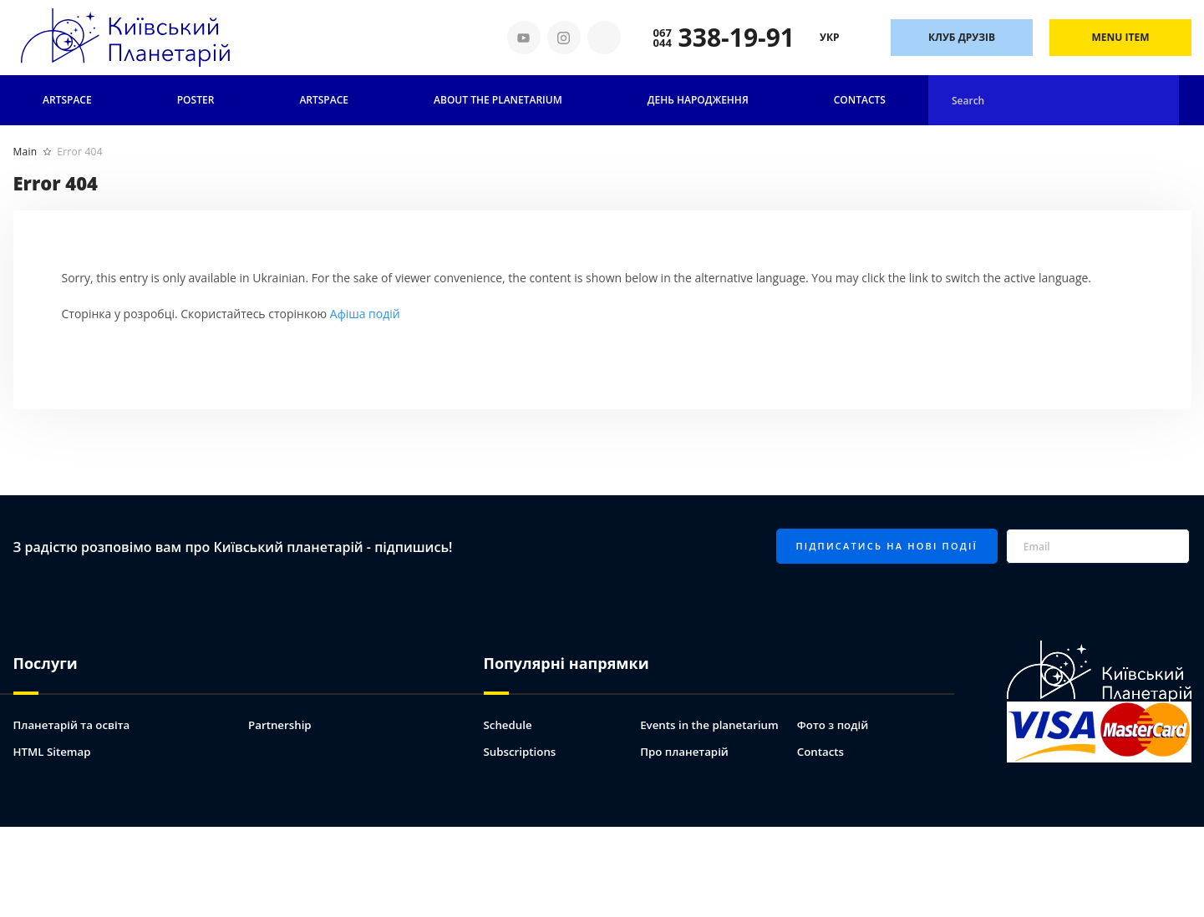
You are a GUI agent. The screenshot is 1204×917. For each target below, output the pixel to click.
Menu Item (1121, 37)
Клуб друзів (961, 37)
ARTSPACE (323, 100)
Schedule (509, 723)
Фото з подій (834, 723)
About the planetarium (498, 100)
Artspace (67, 100)
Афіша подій (365, 314)
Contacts (860, 100)
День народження (698, 100)
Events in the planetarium (712, 723)
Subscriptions (522, 749)
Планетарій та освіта (74, 723)
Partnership (281, 723)
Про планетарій (686, 749)
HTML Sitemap (54, 749)
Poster (196, 100)
